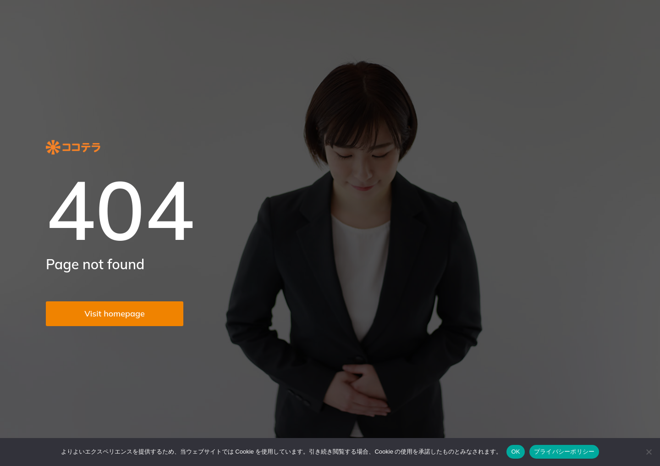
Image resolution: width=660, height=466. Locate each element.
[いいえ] (648, 451)
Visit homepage (114, 313)
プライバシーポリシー (564, 451)
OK (515, 451)
